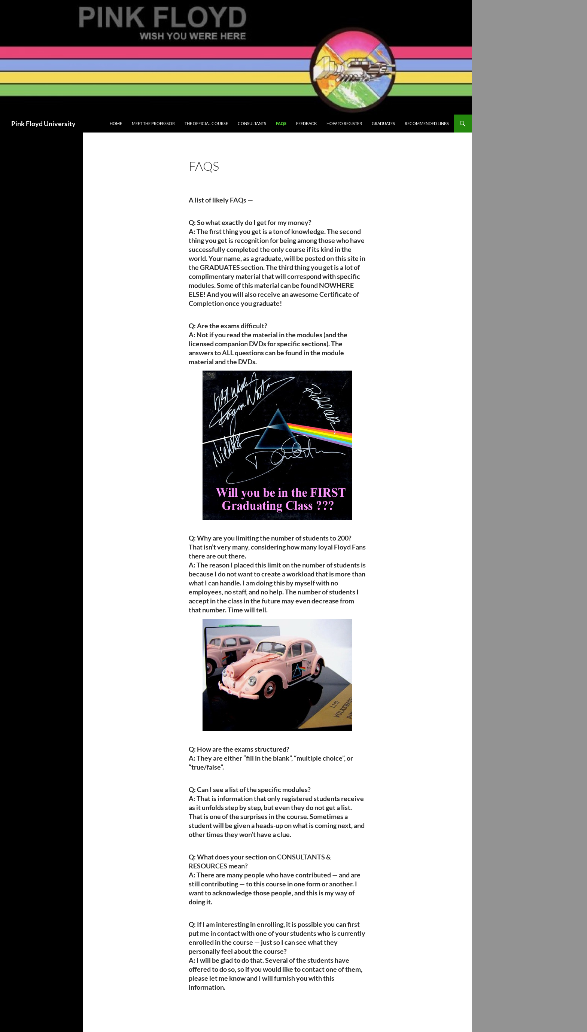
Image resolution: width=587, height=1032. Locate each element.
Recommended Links (427, 123)
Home (116, 123)
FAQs (281, 123)
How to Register (344, 123)
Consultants (252, 123)
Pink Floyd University (43, 123)
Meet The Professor (153, 123)
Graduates (383, 123)
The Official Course (206, 123)
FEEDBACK (306, 123)
